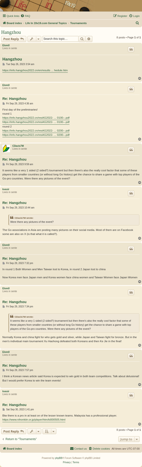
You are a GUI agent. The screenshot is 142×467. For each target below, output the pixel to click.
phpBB (58, 458)
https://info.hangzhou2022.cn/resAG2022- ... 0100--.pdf (35, 117)
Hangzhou (11, 32)
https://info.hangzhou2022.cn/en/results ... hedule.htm (35, 70)
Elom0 (6, 45)
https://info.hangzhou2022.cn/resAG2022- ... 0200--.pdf (35, 130)
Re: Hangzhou (14, 98)
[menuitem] (25, 16)
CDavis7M (18, 146)
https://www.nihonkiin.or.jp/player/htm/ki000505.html (33, 419)
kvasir (5, 189)
